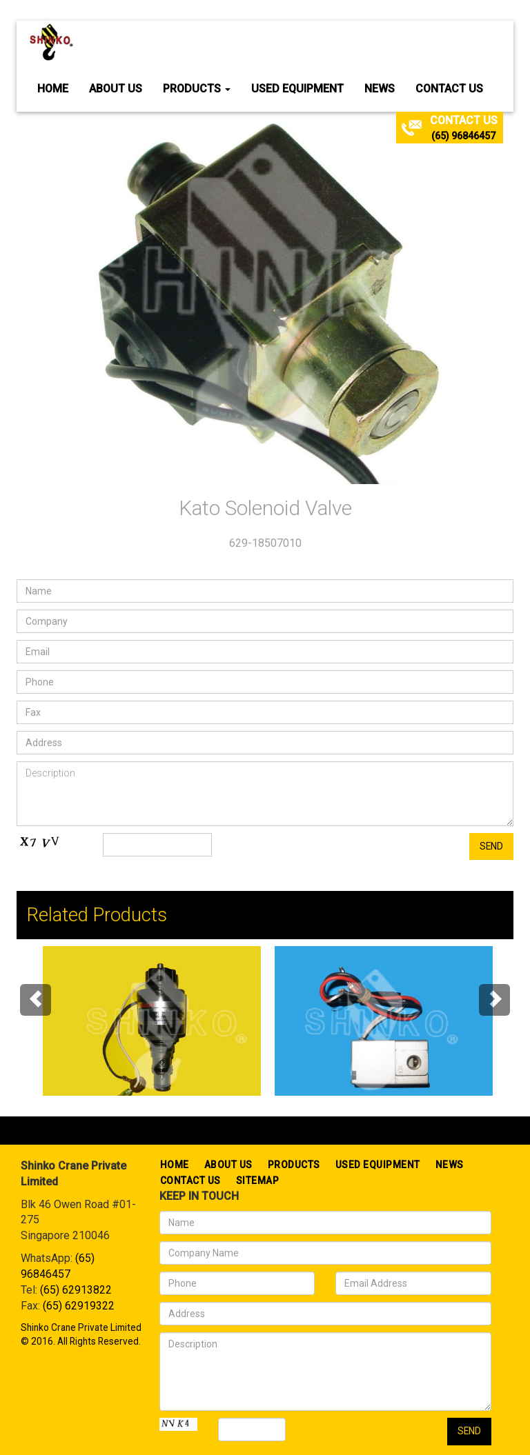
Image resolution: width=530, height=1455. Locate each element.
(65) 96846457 (463, 135)
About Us (115, 88)
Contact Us (449, 88)
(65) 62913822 (76, 1289)
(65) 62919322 (79, 1305)
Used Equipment (297, 88)
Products (196, 88)
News (379, 88)
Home (52, 88)
